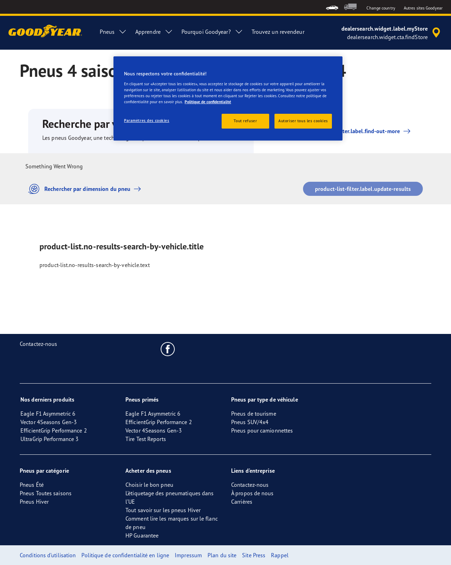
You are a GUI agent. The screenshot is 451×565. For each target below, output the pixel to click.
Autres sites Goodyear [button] (423, 8)
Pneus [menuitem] (113, 31)
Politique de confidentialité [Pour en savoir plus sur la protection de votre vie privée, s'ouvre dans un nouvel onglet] (208, 101)
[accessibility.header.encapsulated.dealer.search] (392, 32)
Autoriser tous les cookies (303, 120)
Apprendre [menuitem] (154, 31)
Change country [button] (380, 8)
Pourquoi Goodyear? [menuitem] (212, 31)
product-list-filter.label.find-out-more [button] (350, 131)
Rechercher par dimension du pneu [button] (86, 189)
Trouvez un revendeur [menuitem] (278, 31)
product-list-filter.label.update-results (363, 188)
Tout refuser (245, 120)
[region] (227, 98)
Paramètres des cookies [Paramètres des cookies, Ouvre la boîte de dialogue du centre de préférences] (146, 120)
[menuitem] (332, 7)
